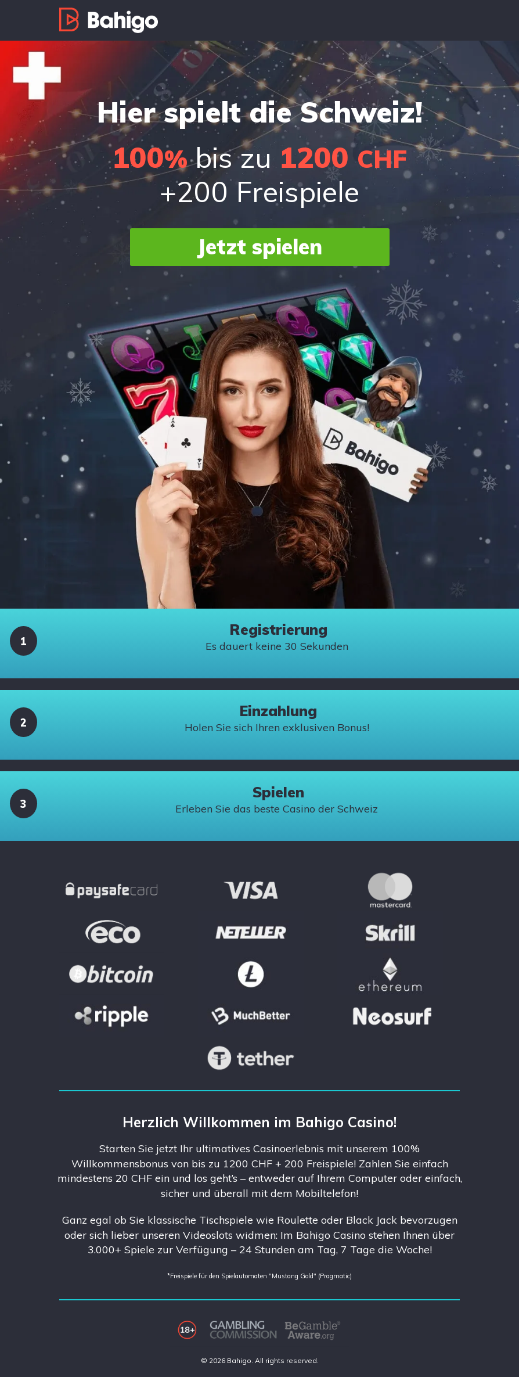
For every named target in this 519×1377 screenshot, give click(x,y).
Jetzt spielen (259, 246)
